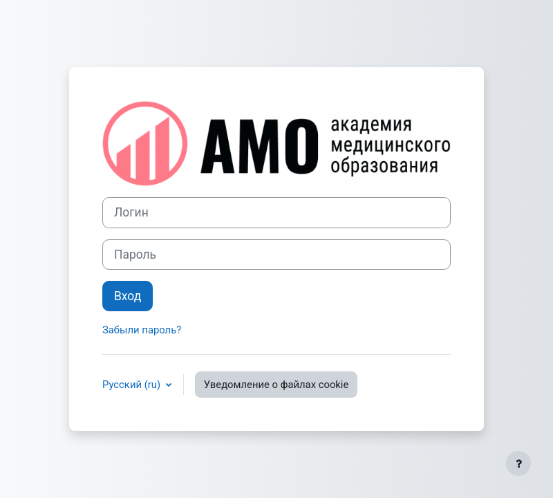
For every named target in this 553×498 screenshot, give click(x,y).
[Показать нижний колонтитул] (518, 463)
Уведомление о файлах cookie (276, 384)
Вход (127, 296)
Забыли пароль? (141, 330)
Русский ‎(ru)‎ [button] (132, 384)
